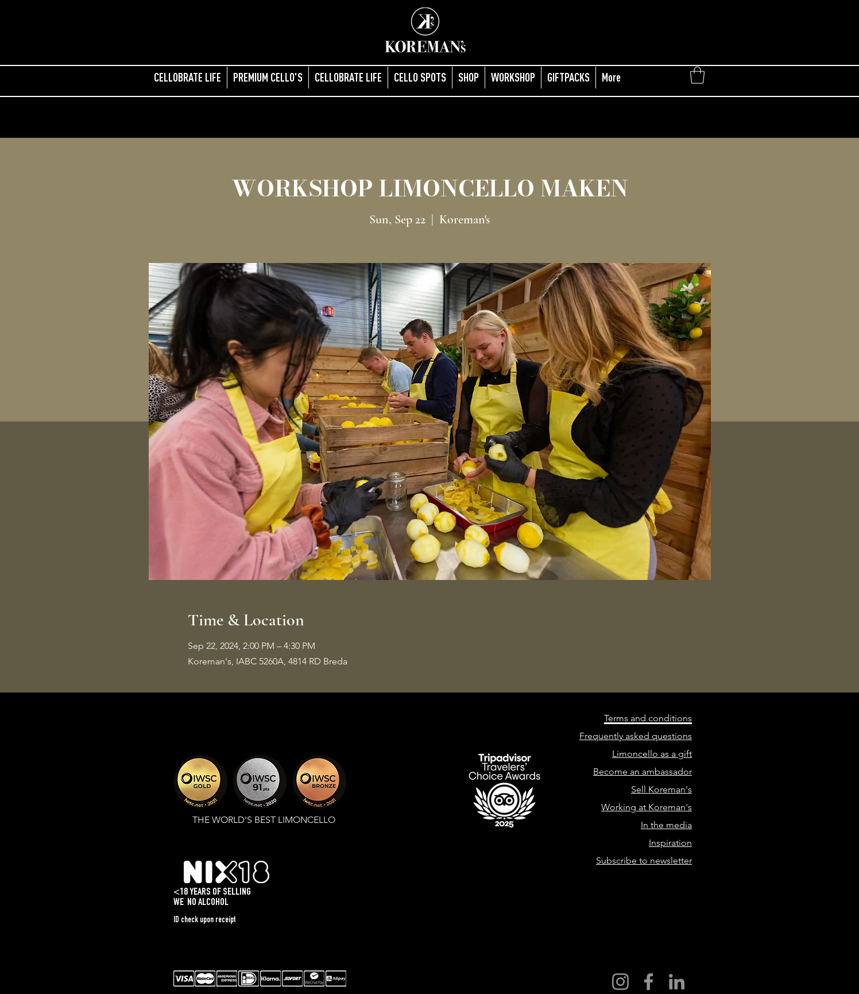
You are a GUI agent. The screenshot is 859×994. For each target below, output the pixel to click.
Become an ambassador (642, 771)
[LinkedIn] (676, 981)
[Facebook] (648, 981)
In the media (666, 824)
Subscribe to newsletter (644, 860)
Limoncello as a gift (652, 753)
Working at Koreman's (646, 807)
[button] (697, 75)
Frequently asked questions (635, 735)
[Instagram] (620, 981)
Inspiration (670, 842)
